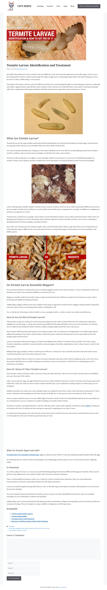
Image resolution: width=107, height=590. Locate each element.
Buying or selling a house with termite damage (29, 521)
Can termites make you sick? (17, 530)
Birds (72, 6)
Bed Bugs (40, 6)
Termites (11, 526)
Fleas (58, 6)
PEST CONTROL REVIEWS (89, 6)
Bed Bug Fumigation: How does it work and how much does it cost (29, 528)
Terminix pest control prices (22, 519)
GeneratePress (62, 587)
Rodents (50, 6)
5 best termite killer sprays (22, 514)
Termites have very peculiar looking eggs (23, 455)
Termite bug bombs (19, 516)
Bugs (65, 6)
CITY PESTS (24, 6)
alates (88, 406)
